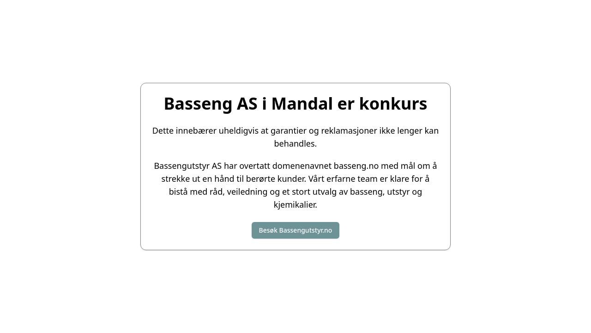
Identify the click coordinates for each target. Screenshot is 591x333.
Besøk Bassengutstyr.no (295, 230)
